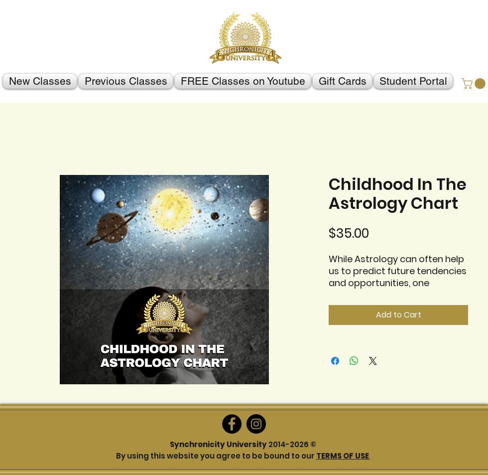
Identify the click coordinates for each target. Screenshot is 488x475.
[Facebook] (232, 424)
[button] (475, 83)
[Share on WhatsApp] (354, 361)
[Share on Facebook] (335, 361)
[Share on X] (373, 361)
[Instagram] (256, 424)
